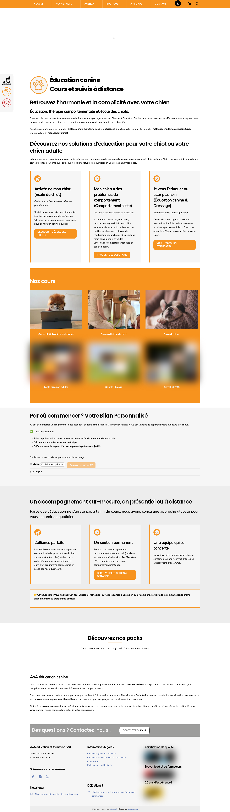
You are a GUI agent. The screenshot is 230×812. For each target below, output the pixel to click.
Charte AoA (93, 761)
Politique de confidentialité (99, 765)
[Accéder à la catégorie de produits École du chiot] (172, 313)
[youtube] (47, 776)
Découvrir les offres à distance (112, 575)
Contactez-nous (134, 730)
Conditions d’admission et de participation (106, 757)
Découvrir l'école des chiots (51, 233)
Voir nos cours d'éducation (166, 245)
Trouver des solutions (112, 254)
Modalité (34, 464)
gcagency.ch (133, 809)
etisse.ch (113, 809)
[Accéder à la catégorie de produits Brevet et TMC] (172, 366)
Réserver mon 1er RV (81, 465)
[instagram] (40, 776)
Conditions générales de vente (101, 753)
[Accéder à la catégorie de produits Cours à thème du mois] (114, 313)
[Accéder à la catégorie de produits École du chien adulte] (56, 366)
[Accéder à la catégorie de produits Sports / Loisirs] (114, 366)
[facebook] (33, 776)
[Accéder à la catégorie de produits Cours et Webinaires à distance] (56, 313)
